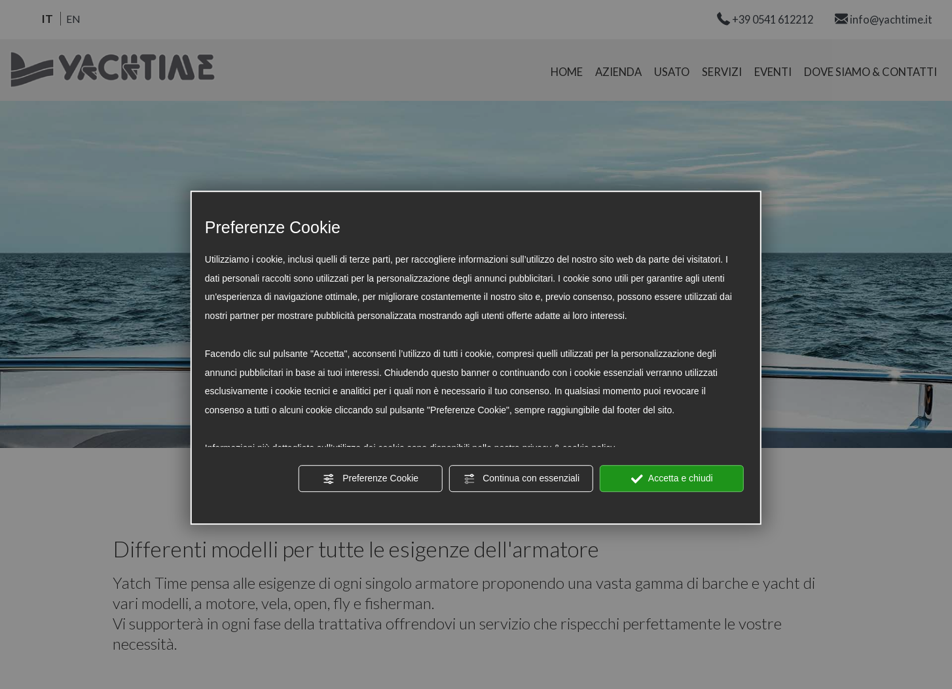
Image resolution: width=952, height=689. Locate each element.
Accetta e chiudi (672, 479)
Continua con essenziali (521, 479)
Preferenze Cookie (370, 479)
